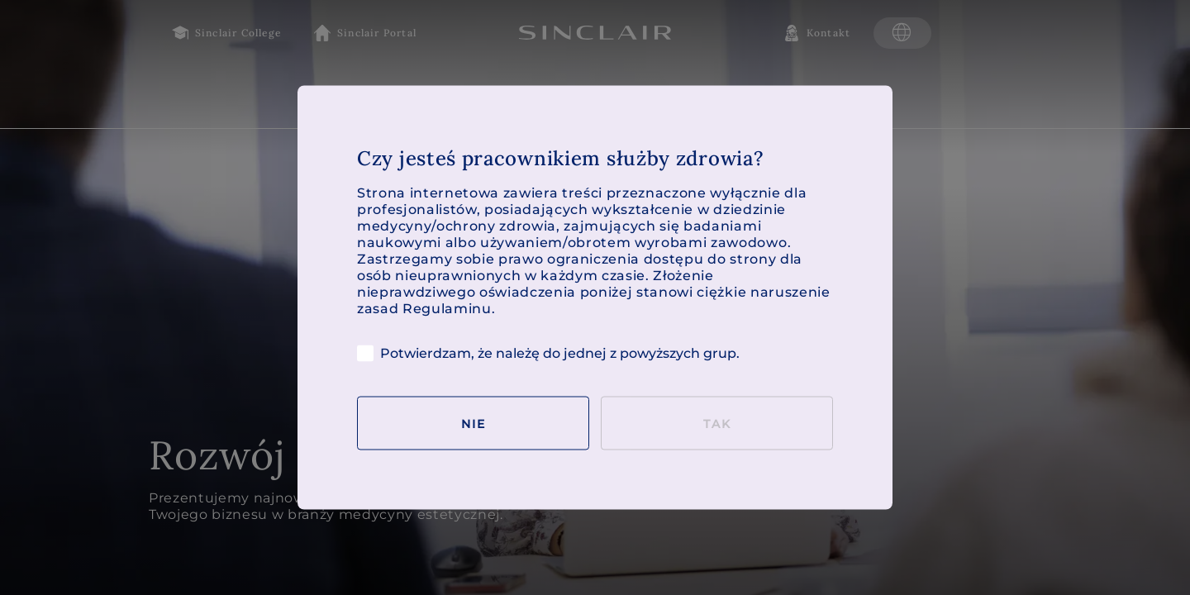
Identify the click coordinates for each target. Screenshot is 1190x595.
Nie (473, 423)
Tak (717, 423)
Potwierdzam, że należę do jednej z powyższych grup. (548, 353)
